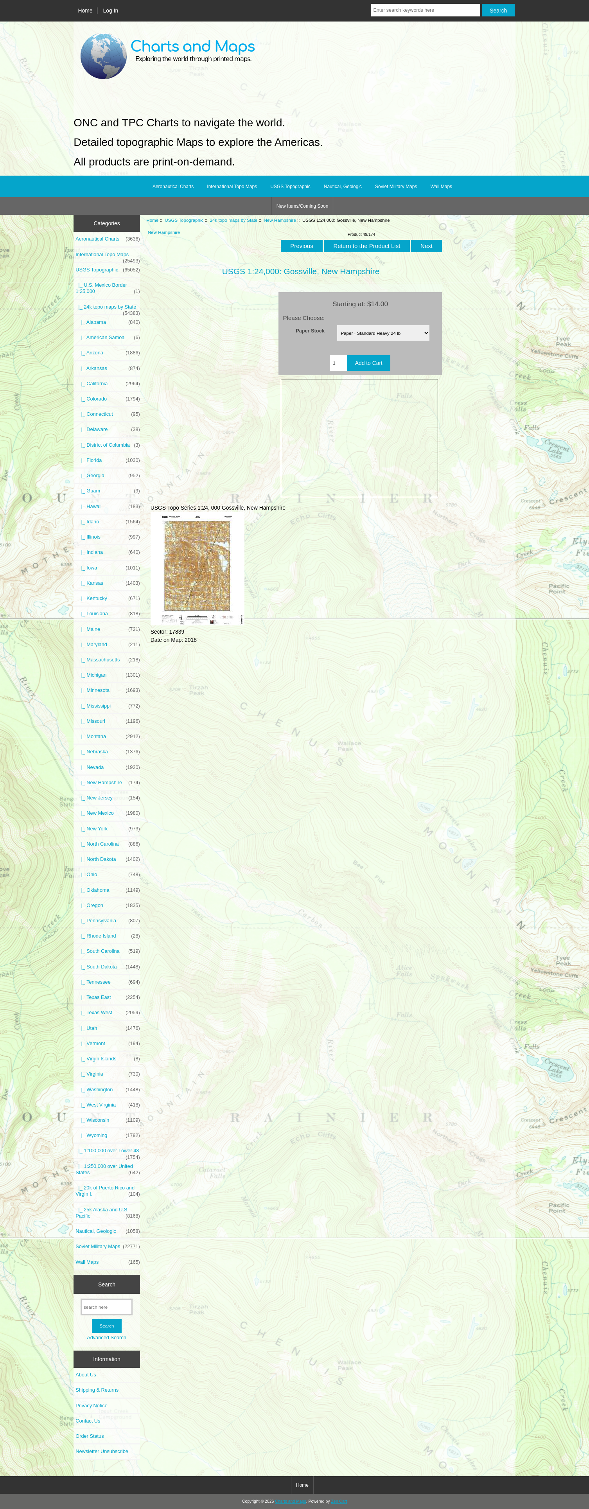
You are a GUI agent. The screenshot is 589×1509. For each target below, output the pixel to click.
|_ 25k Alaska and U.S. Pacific (107, 1213)
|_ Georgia (107, 475)
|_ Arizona (107, 353)
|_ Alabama (107, 322)
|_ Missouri (107, 721)
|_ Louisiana (107, 614)
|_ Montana (107, 736)
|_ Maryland (107, 644)
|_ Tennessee (107, 982)
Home (85, 10)
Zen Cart (339, 1501)
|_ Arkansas (107, 368)
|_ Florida (107, 460)
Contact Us (87, 1421)
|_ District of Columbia (107, 445)
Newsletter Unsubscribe (101, 1451)
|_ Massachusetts (107, 660)
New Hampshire (280, 220)
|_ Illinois (107, 537)
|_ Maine (107, 629)
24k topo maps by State (233, 220)
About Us (85, 1375)
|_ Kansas (107, 583)
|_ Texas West (107, 1013)
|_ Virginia (107, 1074)
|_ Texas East (107, 997)
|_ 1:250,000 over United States (107, 1169)
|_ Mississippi (107, 706)
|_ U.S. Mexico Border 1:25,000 (107, 288)
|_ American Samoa (107, 337)
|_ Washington (107, 1090)
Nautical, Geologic (343, 186)
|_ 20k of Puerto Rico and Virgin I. (107, 1191)
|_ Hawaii (107, 506)
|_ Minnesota (107, 690)
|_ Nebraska (107, 752)
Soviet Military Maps (396, 186)
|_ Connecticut (107, 414)
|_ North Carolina (107, 844)
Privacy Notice (91, 1405)
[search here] (107, 1307)
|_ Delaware (107, 429)
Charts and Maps (290, 1501)
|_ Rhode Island (107, 936)
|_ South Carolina (107, 951)
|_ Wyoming (107, 1135)
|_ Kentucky (107, 598)
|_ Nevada (107, 767)
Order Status (89, 1436)
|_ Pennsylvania (107, 921)
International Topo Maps (232, 186)
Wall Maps (441, 186)
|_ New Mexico (107, 813)
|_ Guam (107, 491)
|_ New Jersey (107, 798)
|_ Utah (107, 1028)
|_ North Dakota (107, 859)
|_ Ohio (107, 874)
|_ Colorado (107, 399)
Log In (111, 10)
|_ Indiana (107, 552)
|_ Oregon (107, 905)
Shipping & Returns (97, 1390)
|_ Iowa (107, 568)
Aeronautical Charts (173, 186)
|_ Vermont (107, 1043)
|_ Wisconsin (107, 1120)
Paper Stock (310, 330)
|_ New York (107, 829)
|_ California (107, 384)
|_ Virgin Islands (107, 1059)
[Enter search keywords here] (425, 10)
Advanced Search (106, 1337)
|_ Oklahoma (107, 890)
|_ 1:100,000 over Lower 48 (107, 1153)
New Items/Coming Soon (303, 206)
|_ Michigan (107, 675)
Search (106, 1284)
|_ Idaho (107, 522)
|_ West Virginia (107, 1105)
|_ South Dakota (107, 967)
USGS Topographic (184, 220)
